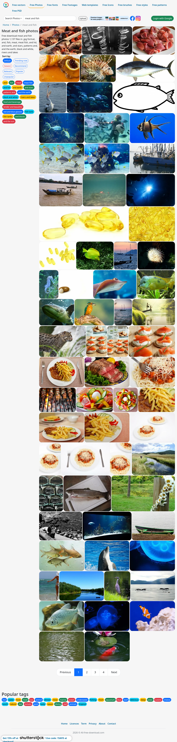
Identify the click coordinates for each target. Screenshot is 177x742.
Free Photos (36, 4)
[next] (114, 672)
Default (7, 60)
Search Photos (12, 18)
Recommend (20, 66)
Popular (19, 71)
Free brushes (125, 4)
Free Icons (108, 4)
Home (6, 24)
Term (84, 723)
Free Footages (69, 4)
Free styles (142, 4)
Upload (83, 18)
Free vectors (18, 4)
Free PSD (17, 10)
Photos (15, 24)
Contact (112, 723)
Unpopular (9, 76)
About (102, 723)
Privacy (93, 723)
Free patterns (159, 4)
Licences (74, 723)
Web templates (90, 4)
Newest (7, 66)
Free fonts (52, 4)
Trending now (21, 60)
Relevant (8, 71)
